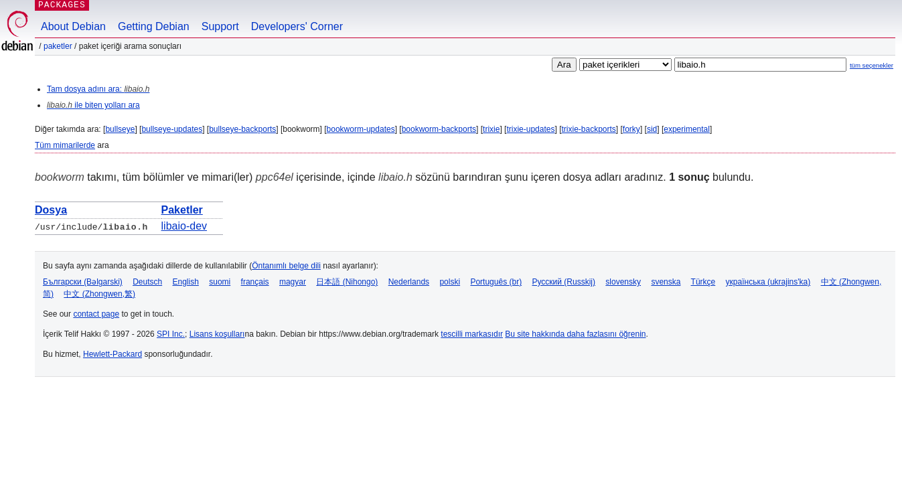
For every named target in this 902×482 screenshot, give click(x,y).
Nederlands (408, 282)
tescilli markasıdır (472, 334)
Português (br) (496, 282)
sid (652, 129)
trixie (491, 129)
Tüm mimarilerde (65, 145)
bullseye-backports (242, 129)
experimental (687, 129)
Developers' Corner (297, 26)
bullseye (120, 129)
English (186, 282)
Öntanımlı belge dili (286, 265)
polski (449, 282)
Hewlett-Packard (112, 354)
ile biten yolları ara (93, 105)
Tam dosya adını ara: (98, 89)
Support (220, 26)
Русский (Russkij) (563, 282)
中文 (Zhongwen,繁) (99, 294)
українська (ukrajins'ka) (768, 282)
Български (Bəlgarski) (83, 282)
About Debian (73, 26)
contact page (96, 314)
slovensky (623, 282)
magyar (292, 282)
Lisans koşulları (217, 334)
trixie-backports (588, 129)
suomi (219, 282)
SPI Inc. (171, 334)
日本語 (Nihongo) (347, 282)
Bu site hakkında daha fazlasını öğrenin (575, 334)
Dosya (51, 210)
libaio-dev (184, 226)
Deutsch (147, 282)
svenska (665, 282)
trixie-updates (530, 129)
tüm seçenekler (871, 65)
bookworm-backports (439, 129)
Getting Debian (154, 26)
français (255, 282)
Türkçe (703, 282)
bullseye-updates (171, 129)
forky (631, 129)
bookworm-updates (361, 129)
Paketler (58, 46)
